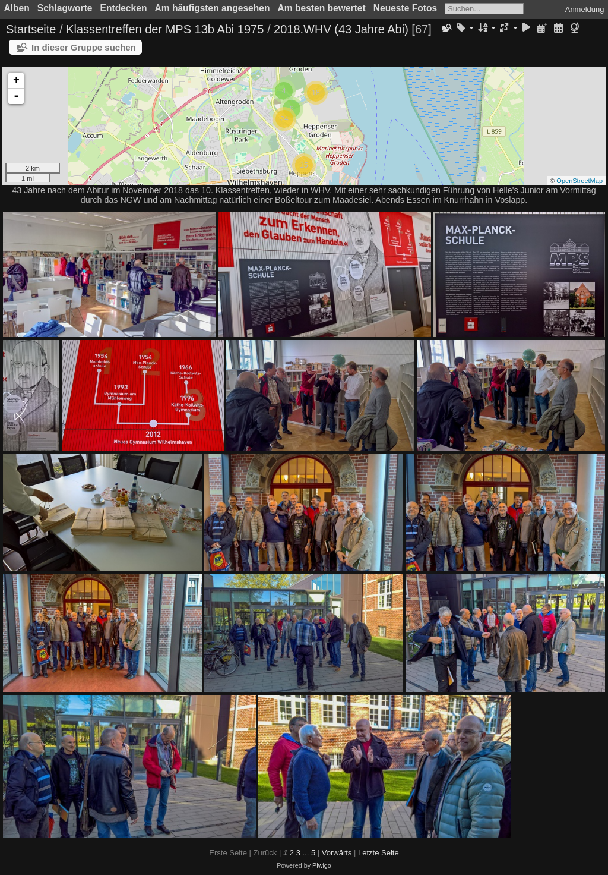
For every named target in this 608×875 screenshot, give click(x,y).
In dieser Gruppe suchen (83, 47)
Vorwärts (337, 852)
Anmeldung (584, 9)
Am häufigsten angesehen (212, 8)
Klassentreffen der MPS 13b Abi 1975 (165, 29)
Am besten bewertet (322, 8)
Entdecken (123, 8)
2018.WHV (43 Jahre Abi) (341, 29)
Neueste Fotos (405, 8)
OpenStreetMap (579, 180)
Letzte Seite (378, 852)
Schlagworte (65, 8)
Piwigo (321, 865)
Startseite (31, 29)
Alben (17, 8)
